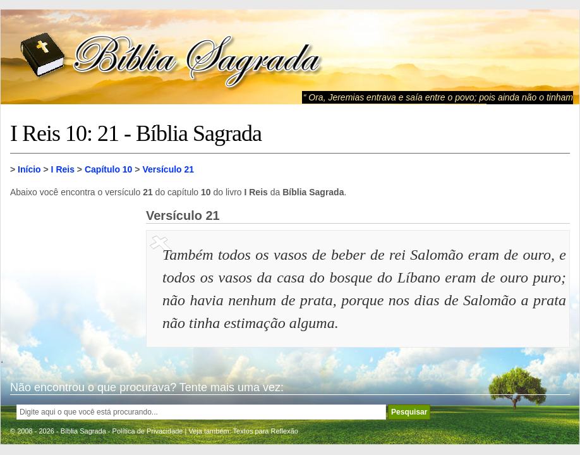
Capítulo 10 (108, 169)
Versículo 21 (168, 169)
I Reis (63, 169)
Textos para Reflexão (265, 431)
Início (29, 169)
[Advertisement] (73, 272)
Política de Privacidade (147, 431)
